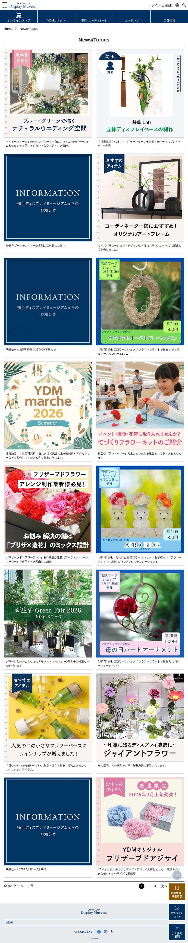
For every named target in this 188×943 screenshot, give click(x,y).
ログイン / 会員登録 (161, 5)
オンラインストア (19, 20)
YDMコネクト (56, 20)
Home (8, 29)
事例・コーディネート (94, 20)
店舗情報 (169, 20)
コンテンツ (131, 20)
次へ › (165, 886)
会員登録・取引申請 (177, 895)
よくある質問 (177, 935)
